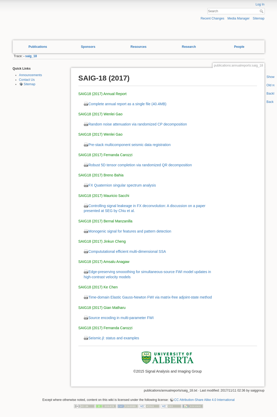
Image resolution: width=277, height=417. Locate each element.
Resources (138, 47)
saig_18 (31, 56)
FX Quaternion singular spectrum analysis (122, 185)
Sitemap (259, 18)
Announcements (30, 75)
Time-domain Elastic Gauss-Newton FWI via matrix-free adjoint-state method (150, 297)
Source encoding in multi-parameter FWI (121, 318)
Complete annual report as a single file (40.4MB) (127, 104)
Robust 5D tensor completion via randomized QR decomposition (140, 165)
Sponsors (88, 47)
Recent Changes (212, 18)
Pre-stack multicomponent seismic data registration (130, 145)
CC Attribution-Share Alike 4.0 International (204, 400)
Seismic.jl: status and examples (114, 338)
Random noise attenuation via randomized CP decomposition (138, 124)
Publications (38, 47)
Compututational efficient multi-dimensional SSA (127, 251)
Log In (259, 4)
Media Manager (238, 18)
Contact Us (27, 80)
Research (189, 47)
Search (262, 11)
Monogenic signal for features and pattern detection (130, 231)
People (239, 47)
